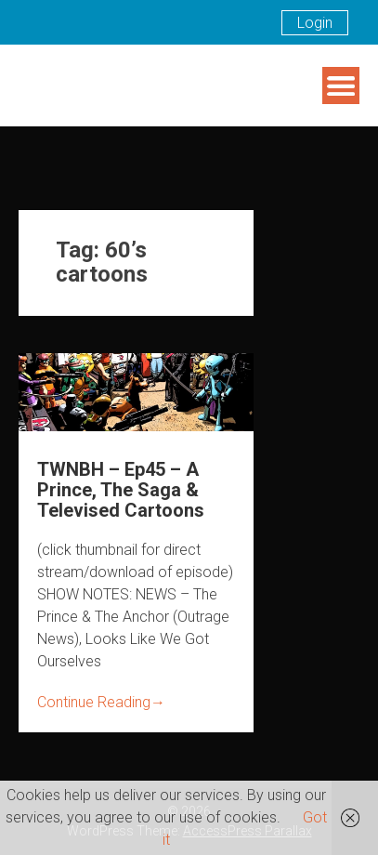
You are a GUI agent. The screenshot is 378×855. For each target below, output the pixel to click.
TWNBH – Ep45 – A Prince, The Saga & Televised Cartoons (120, 489)
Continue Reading (101, 702)
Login (314, 23)
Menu (340, 85)
